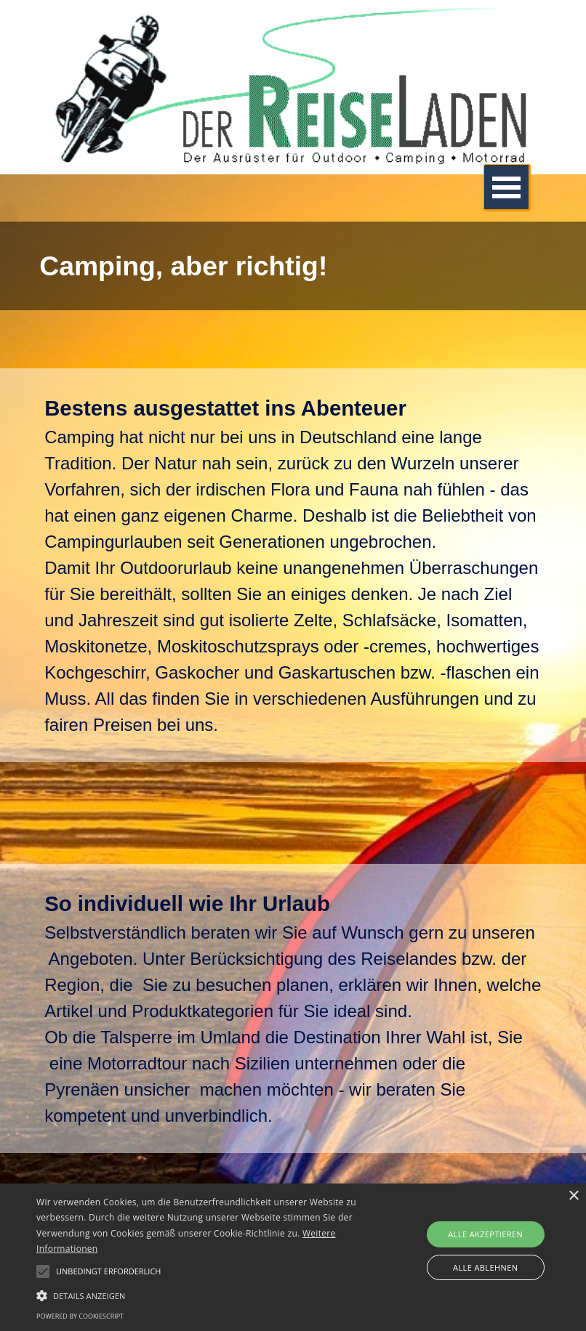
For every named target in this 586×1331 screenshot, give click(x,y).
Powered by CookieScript (80, 1316)
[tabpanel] (293, 266)
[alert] (293, 1257)
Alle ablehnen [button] (485, 1267)
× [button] (573, 1196)
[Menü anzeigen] (507, 187)
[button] (203, 1294)
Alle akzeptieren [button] (485, 1234)
